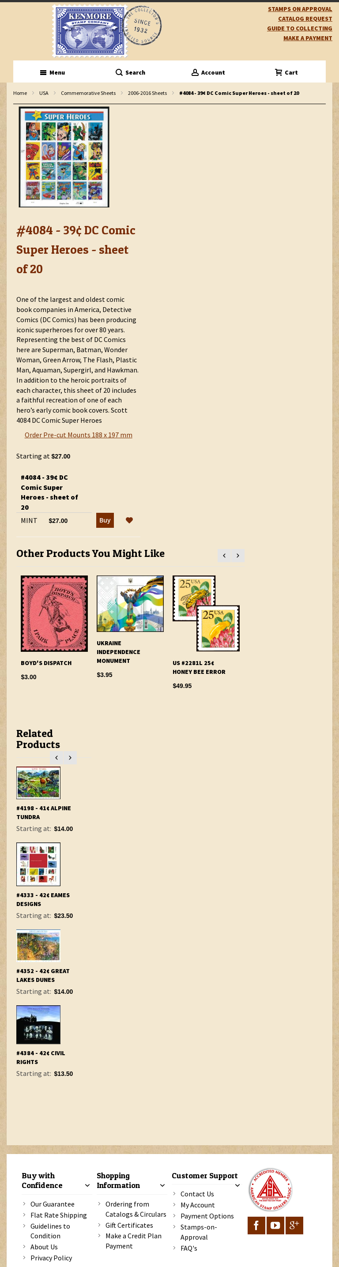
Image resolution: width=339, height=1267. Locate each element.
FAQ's (189, 1248)
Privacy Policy (51, 1257)
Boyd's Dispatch (46, 663)
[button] (129, 520)
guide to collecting (299, 28)
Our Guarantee (52, 1203)
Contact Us (197, 1193)
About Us (44, 1246)
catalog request (305, 19)
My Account (198, 1204)
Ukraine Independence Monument (118, 652)
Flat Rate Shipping (58, 1215)
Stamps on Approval (300, 9)
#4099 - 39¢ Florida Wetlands (32, 817)
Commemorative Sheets (88, 93)
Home (20, 93)
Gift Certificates (129, 1225)
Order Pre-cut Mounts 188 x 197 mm (78, 434)
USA (44, 93)
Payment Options (207, 1215)
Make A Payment (307, 38)
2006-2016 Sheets (147, 93)
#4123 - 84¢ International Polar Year (39, 898)
